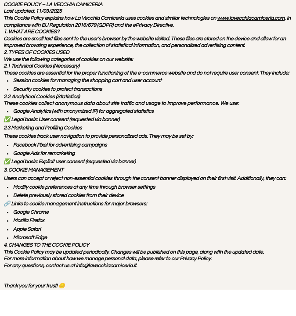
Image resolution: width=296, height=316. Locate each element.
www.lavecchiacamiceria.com (251, 18)
